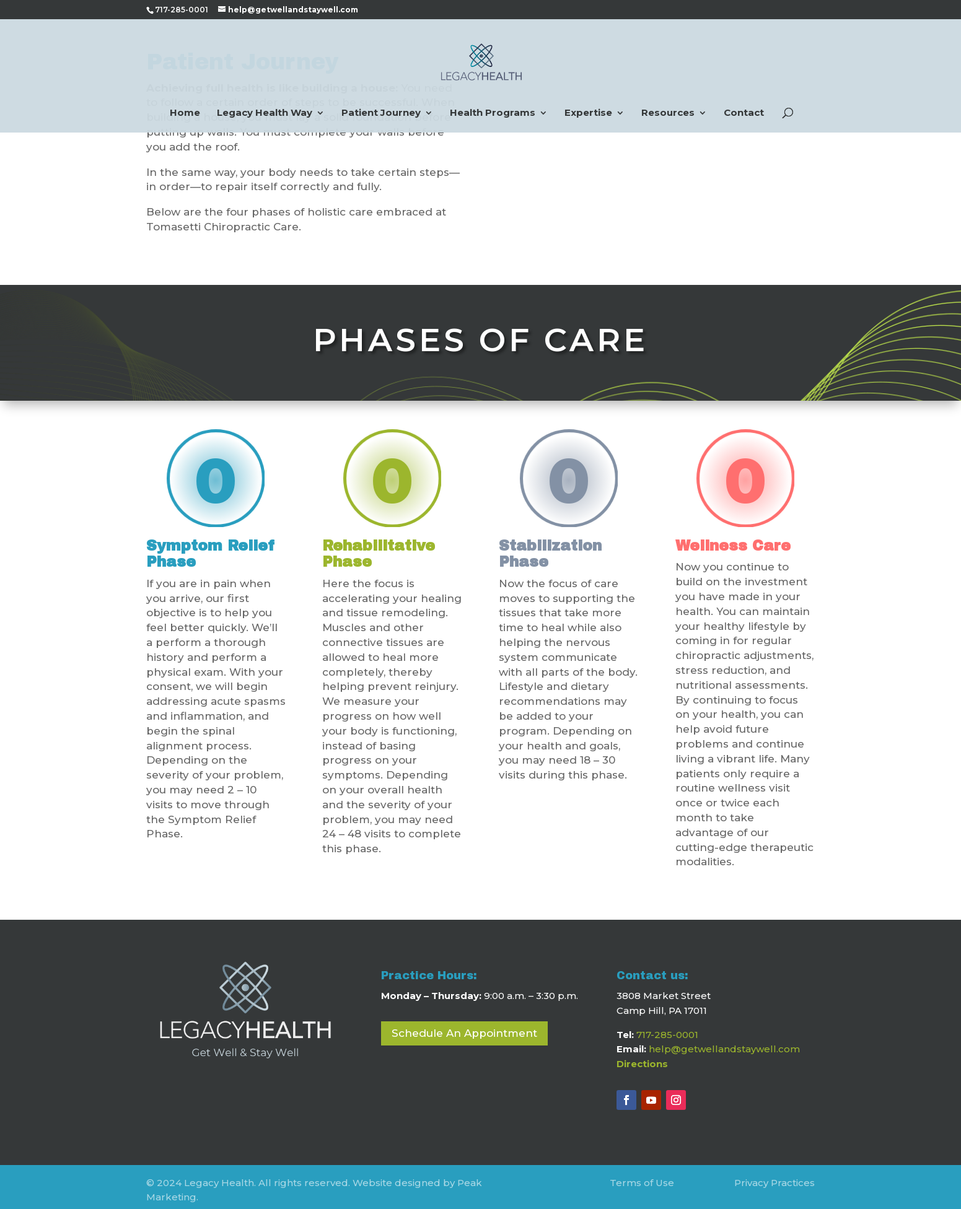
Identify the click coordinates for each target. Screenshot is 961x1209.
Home (185, 113)
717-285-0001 (667, 1028)
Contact (744, 113)
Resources (668, 113)
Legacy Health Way (264, 113)
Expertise (588, 113)
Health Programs (492, 113)
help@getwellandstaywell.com (724, 1043)
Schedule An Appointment (464, 1027)
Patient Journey (381, 113)
